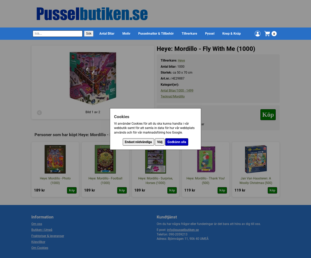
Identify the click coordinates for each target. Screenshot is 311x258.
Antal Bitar (106, 33)
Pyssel (209, 33)
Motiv (126, 33)
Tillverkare (189, 33)
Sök (89, 33)
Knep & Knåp (231, 33)
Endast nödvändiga (138, 142)
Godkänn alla (176, 142)
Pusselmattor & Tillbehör (156, 33)
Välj (159, 142)
